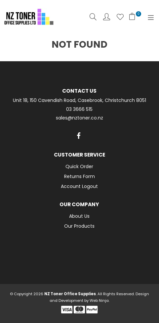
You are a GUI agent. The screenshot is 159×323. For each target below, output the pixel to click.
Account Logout (79, 186)
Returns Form (79, 176)
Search (93, 16)
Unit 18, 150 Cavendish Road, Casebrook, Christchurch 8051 (79, 100)
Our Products (79, 226)
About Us (79, 216)
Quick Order (79, 166)
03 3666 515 (79, 109)
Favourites (120, 16)
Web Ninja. (99, 300)
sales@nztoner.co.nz (79, 118)
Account (106, 16)
